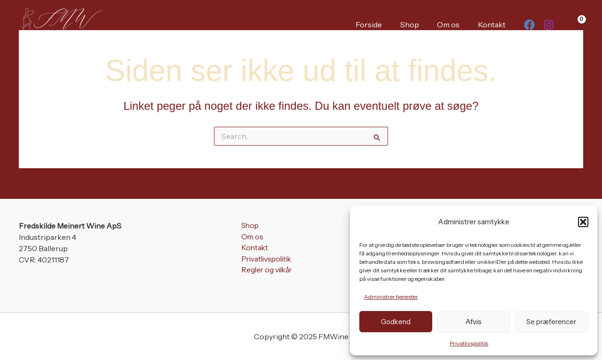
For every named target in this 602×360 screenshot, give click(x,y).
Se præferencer (551, 321)
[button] (583, 222)
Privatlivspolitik (469, 343)
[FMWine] (382, 221)
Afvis (473, 321)
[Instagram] (548, 24)
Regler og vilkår (266, 271)
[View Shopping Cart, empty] (573, 24)
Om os (453, 24)
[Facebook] (529, 24)
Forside (379, 24)
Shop (417, 24)
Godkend (396, 321)
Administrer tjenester (391, 296)
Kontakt (493, 24)
